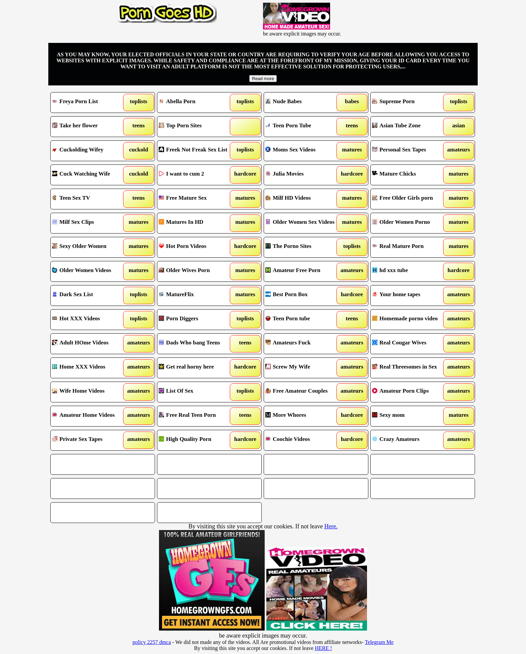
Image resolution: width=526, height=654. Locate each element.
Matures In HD (196, 223)
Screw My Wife (302, 368)
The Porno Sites (302, 247)
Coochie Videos (302, 440)
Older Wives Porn (196, 271)
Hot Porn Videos (196, 247)
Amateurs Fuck (302, 343)
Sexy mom (409, 416)
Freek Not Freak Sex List (196, 150)
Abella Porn (196, 102)
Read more (263, 78)
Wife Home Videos (89, 392)
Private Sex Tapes (89, 440)
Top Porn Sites (196, 126)
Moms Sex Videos (302, 150)
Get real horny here (196, 368)
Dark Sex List (89, 295)
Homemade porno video (409, 319)
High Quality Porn (196, 440)
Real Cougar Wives (409, 343)
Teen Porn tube (302, 319)
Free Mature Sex (196, 199)
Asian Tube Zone (409, 126)
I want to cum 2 (196, 175)
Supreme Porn (409, 102)
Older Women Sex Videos (302, 223)
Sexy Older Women (89, 247)
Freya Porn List (89, 102)
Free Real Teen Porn (196, 416)
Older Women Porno (409, 223)
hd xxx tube (409, 271)
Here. (330, 526)
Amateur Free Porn (302, 271)
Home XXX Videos (89, 368)
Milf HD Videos (302, 199)
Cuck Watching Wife (89, 175)
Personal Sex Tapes (409, 150)
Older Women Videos (89, 271)
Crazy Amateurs (409, 440)
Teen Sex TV (89, 199)
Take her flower (89, 126)
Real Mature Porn (409, 247)
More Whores (302, 416)
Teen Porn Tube (302, 126)
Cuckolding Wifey (89, 150)
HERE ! (323, 648)
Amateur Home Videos (89, 416)
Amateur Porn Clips (409, 392)
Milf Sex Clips (89, 223)
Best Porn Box (302, 295)
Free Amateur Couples (302, 392)
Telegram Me (379, 642)
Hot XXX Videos (89, 319)
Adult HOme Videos (89, 343)
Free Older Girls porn (409, 199)
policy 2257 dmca (152, 642)
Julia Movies (302, 175)
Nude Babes (302, 102)
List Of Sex (196, 392)
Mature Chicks (409, 175)
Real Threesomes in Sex (409, 368)
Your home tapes (409, 295)
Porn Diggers (196, 319)
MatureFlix (196, 295)
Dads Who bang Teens (196, 343)
